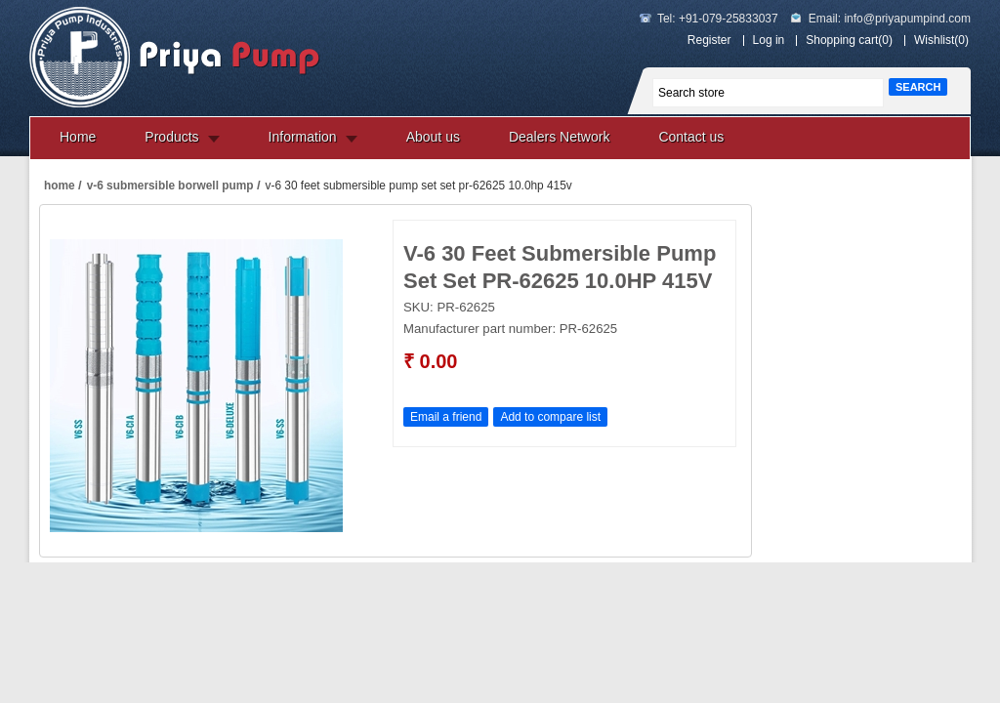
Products (171, 137)
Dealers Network (559, 137)
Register (709, 40)
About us (433, 137)
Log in (769, 40)
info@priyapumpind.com (907, 18)
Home (78, 137)
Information (303, 137)
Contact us (691, 137)
